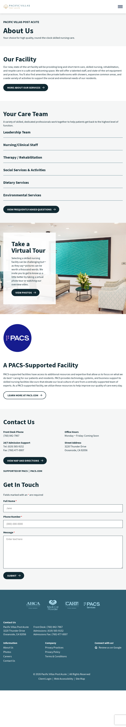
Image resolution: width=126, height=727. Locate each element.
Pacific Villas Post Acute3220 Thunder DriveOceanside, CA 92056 (16, 630)
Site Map (80, 678)
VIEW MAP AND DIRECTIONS (23, 460)
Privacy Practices (54, 647)
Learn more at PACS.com (23, 395)
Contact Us (9, 660)
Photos (7, 651)
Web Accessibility (63, 678)
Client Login (45, 678)
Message (9, 532)
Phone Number (12, 516)
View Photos (23, 292)
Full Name (10, 501)
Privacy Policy (52, 651)
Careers (7, 656)
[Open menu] (120, 6)
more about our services (23, 87)
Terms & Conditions (56, 656)
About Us (8, 647)
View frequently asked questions (29, 209)
